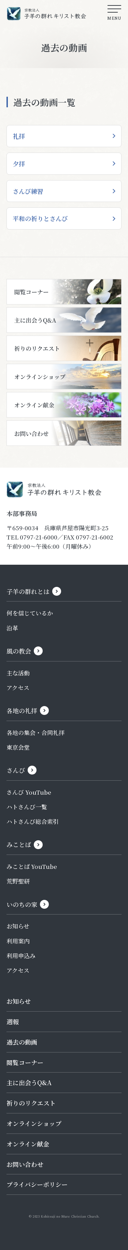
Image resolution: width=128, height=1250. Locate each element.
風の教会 (18, 650)
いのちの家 (21, 904)
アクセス (17, 687)
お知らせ (17, 926)
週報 (12, 1021)
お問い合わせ (24, 1164)
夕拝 (19, 163)
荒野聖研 (18, 881)
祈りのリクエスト (31, 1102)
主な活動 (18, 673)
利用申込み (20, 955)
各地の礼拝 (21, 710)
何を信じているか (29, 613)
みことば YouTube (31, 866)
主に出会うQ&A (29, 1082)
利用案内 (18, 941)
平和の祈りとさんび (40, 218)
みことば (18, 844)
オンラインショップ (33, 1123)
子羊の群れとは (27, 591)
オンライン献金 (27, 1143)
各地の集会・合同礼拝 (35, 732)
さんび (15, 770)
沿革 (12, 628)
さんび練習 (28, 191)
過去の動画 (21, 1041)
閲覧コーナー (24, 1062)
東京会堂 (18, 747)
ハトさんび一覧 (26, 806)
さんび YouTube (28, 792)
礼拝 (19, 135)
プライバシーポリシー (37, 1184)
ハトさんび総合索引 (32, 821)
